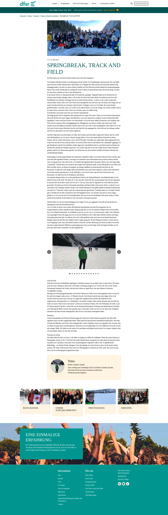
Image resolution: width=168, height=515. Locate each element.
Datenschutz (62, 495)
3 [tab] (74, 273)
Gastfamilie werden (107, 3)
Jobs (59, 475)
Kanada (36, 16)
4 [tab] (77, 273)
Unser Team (89, 478)
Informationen (64, 470)
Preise (94, 3)
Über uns (89, 470)
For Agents (61, 485)
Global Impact (89, 491)
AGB (59, 481)
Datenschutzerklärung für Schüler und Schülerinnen (70, 499)
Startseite (23, 16)
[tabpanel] (84, 251)
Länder (54, 3)
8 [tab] (86, 273)
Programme (65, 3)
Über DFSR (89, 475)
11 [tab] (93, 273)
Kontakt (60, 478)
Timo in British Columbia (49, 16)
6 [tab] (81, 273)
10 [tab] (91, 273)
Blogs (30, 16)
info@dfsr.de (122, 476)
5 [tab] (79, 273)
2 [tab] (72, 273)
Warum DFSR (89, 485)
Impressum (61, 491)
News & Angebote (64, 488)
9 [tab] (88, 273)
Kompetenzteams (90, 481)
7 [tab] (84, 273)
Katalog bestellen (141, 3)
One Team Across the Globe (94, 488)
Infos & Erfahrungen (80, 3)
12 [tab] (95, 273)
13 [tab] (98, 273)
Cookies (60, 504)
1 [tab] (69, 273)
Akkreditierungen (90, 495)
